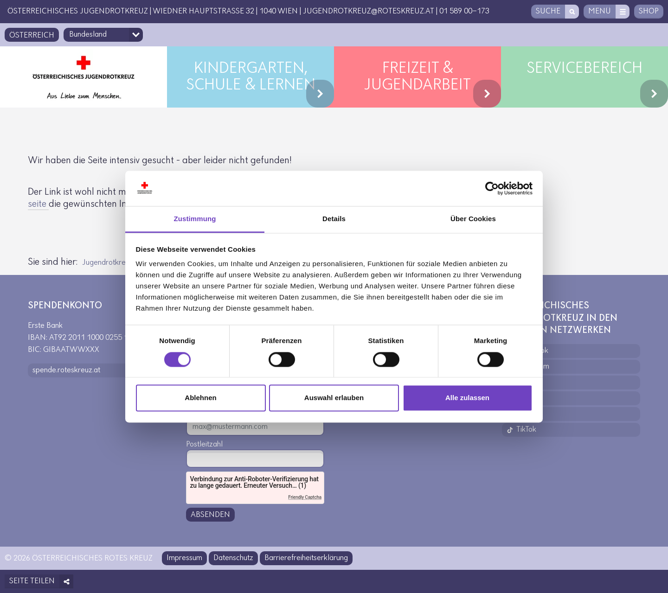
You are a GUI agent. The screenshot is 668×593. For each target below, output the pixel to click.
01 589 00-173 (464, 11)
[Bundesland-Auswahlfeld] (103, 35)
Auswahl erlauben (334, 398)
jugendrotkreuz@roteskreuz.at (368, 11)
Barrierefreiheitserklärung (306, 558)
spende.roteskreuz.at (66, 370)
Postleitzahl (204, 444)
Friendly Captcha (304, 497)
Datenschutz (233, 558)
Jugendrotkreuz (107, 262)
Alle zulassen (467, 398)
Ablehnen (200, 398)
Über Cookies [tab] (473, 219)
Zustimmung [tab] (195, 219)
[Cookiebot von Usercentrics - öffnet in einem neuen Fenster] (492, 188)
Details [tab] (334, 219)
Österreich (31, 35)
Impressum (184, 558)
